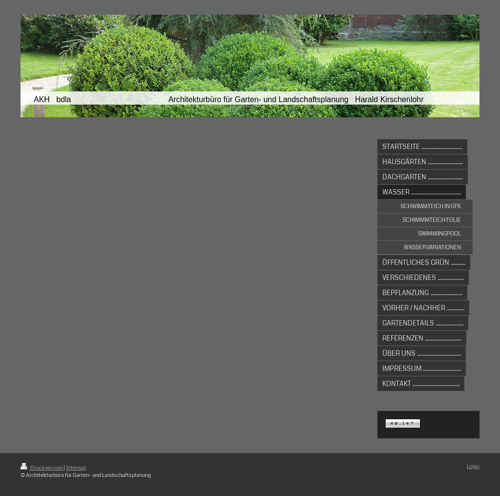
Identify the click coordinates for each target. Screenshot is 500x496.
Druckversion (42, 468)
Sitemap (76, 468)
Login (473, 466)
